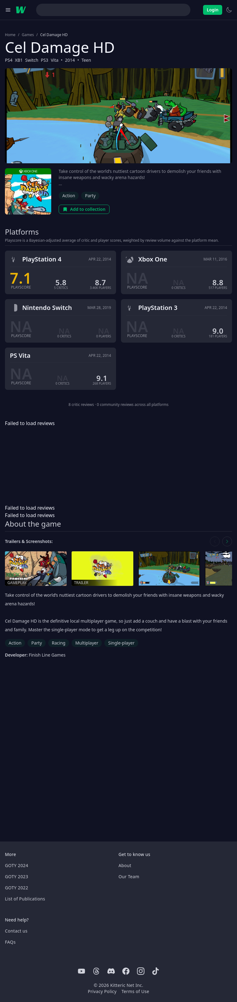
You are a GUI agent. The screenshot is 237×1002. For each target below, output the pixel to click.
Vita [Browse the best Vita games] (54, 60)
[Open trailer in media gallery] (102, 568)
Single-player (121, 643)
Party (90, 195)
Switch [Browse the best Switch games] (31, 60)
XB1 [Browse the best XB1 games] (19, 60)
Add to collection (84, 209)
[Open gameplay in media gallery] (36, 568)
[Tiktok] (155, 971)
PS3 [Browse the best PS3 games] (44, 60)
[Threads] (96, 971)
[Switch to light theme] (229, 10)
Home (10, 34)
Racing (58, 643)
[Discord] (111, 971)
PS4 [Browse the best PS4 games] (8, 60)
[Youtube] (81, 971)
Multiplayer (86, 643)
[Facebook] (126, 971)
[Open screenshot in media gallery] (169, 568)
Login (212, 10)
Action (68, 195)
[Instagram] (140, 971)
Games (28, 34)
